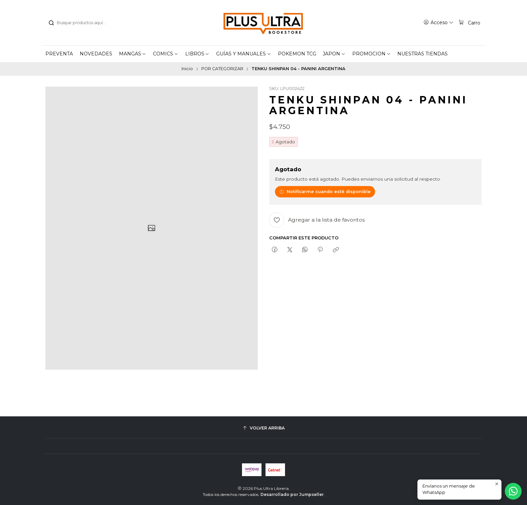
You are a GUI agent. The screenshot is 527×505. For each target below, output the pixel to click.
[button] (133, 53)
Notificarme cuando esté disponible (325, 191)
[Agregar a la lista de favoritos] (317, 220)
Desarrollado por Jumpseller (292, 494)
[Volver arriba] (263, 428)
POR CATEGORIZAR (222, 69)
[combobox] (82, 23)
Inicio (187, 69)
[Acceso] (438, 22)
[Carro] (469, 22)
